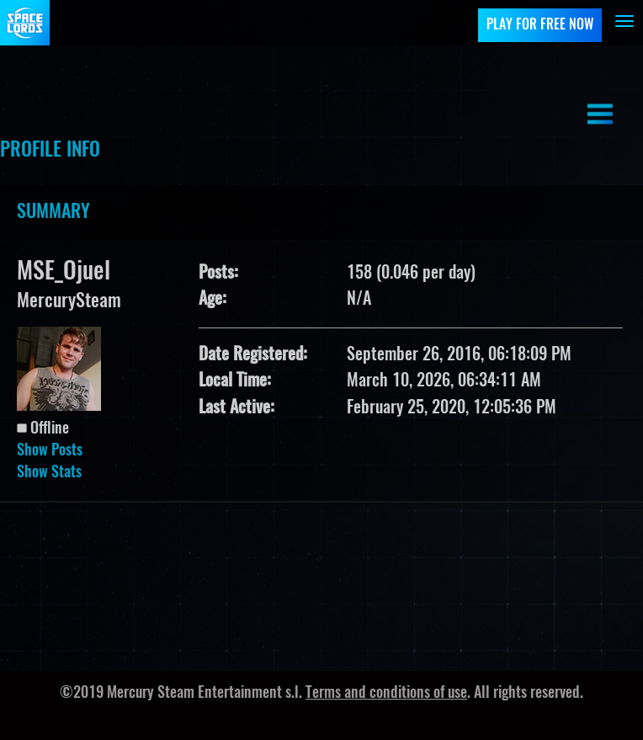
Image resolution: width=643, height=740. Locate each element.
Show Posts (49, 451)
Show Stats (49, 473)
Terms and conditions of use (386, 693)
